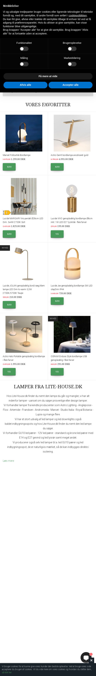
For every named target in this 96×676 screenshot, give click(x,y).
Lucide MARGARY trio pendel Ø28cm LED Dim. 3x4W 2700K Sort (23, 220)
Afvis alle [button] (25, 84)
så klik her (7, 672)
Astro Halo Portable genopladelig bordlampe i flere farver (24, 358)
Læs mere (8, 460)
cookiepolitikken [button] (78, 15)
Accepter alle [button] (71, 84)
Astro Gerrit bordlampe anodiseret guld (69, 155)
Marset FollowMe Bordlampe (16, 155)
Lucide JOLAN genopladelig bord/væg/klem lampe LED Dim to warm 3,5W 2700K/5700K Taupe (24, 289)
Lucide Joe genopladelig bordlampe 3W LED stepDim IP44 (72, 287)
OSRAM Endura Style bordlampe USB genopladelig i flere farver (69, 358)
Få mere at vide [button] (48, 76)
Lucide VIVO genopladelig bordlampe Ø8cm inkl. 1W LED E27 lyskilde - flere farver (72, 220)
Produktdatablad (23, 213)
